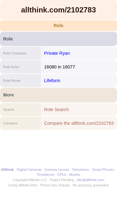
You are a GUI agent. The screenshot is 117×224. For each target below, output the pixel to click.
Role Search (56, 109)
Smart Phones (103, 169)
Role (58, 25)
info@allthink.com (90, 180)
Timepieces (45, 174)
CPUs (61, 174)
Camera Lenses (57, 169)
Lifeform (52, 80)
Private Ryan (57, 53)
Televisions (80, 169)
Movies (74, 174)
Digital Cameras (29, 169)
